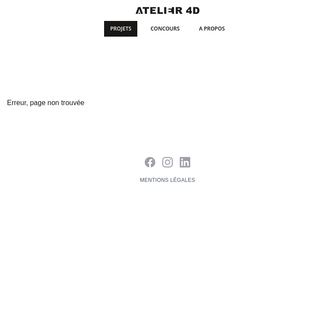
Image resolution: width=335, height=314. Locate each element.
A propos (212, 28)
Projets (120, 28)
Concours (165, 28)
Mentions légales (167, 180)
